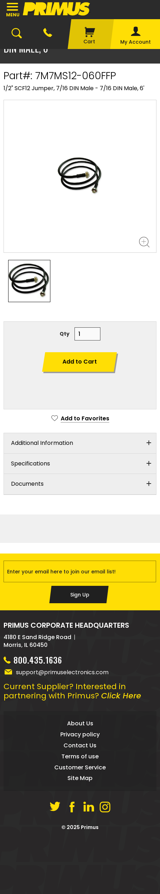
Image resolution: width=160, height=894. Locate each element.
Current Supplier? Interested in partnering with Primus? (72, 691)
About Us (80, 723)
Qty (65, 333)
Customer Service (80, 767)
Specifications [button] (30, 463)
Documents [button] (27, 484)
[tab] (80, 443)
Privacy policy (80, 734)
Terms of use (80, 756)
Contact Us (80, 745)
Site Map (80, 778)
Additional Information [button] (42, 443)
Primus (90, 827)
